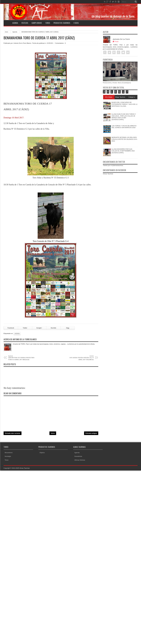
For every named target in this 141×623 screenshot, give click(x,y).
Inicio (6, 32)
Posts (116, 41)
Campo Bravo (37, 23)
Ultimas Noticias (79, 460)
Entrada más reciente (12, 433)
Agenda (15, 23)
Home (7, 23)
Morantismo (9, 452)
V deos (76, 23)
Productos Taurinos (61, 23)
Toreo (47, 23)
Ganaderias (78, 456)
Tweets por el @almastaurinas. (113, 165)
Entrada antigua (91, 433)
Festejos (24, 23)
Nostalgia (8, 456)
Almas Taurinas (108, 174)
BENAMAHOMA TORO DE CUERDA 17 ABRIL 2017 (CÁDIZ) (39, 38)
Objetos (42, 452)
